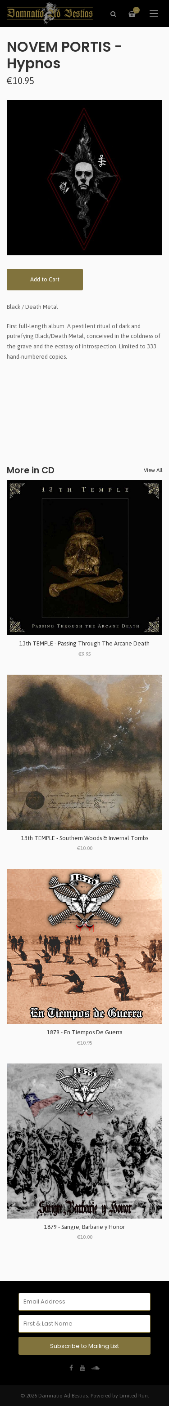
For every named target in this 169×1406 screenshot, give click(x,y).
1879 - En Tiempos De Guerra (85, 1032)
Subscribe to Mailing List (84, 1346)
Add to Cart (44, 279)
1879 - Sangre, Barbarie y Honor (84, 1227)
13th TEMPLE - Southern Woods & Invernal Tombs (84, 838)
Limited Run (133, 1395)
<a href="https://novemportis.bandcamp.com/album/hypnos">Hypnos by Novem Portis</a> (84, 398)
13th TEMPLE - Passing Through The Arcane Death (84, 643)
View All (153, 470)
